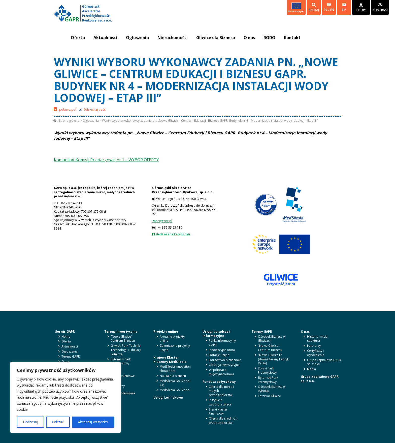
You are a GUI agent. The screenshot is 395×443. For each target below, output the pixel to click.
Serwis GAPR (65, 331)
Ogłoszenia (137, 37)
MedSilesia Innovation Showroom (175, 368)
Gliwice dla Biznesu (215, 37)
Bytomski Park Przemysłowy (121, 361)
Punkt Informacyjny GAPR (222, 342)
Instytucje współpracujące (220, 402)
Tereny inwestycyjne (121, 331)
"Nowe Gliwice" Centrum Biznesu (123, 338)
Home (65, 336)
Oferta (78, 37)
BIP (344, 7)
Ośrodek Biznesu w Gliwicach (271, 338)
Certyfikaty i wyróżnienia (315, 353)
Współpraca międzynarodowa (221, 372)
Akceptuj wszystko (93, 422)
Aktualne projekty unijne (172, 338)
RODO (269, 37)
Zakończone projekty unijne (175, 347)
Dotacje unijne (219, 355)
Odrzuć (58, 422)
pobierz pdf (65, 109)
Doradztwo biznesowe (225, 360)
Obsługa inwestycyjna (224, 365)
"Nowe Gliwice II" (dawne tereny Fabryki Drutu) (273, 359)
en (332, 10)
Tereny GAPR (70, 356)
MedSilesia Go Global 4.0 (175, 383)
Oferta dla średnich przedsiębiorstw (223, 420)
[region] (65, 397)
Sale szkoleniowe (123, 376)
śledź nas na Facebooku (173, 234)
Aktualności (105, 37)
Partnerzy (314, 345)
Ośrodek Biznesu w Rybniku (271, 389)
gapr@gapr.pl (162, 221)
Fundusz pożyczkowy (219, 381)
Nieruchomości (172, 37)
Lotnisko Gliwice (269, 396)
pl (326, 10)
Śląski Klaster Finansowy (218, 411)
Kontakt (292, 37)
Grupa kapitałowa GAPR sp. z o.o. (324, 362)
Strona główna (69, 120)
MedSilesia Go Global (175, 390)
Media (311, 369)
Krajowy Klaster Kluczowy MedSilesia (169, 359)
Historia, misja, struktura (317, 338)
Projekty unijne (165, 331)
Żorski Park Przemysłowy (267, 370)
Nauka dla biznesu (173, 376)
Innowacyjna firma (222, 350)
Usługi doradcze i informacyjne (216, 333)
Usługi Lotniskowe (168, 397)
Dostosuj (30, 422)
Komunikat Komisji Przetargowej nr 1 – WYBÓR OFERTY (106, 160)
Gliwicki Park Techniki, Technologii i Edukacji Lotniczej (126, 349)
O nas (249, 37)
